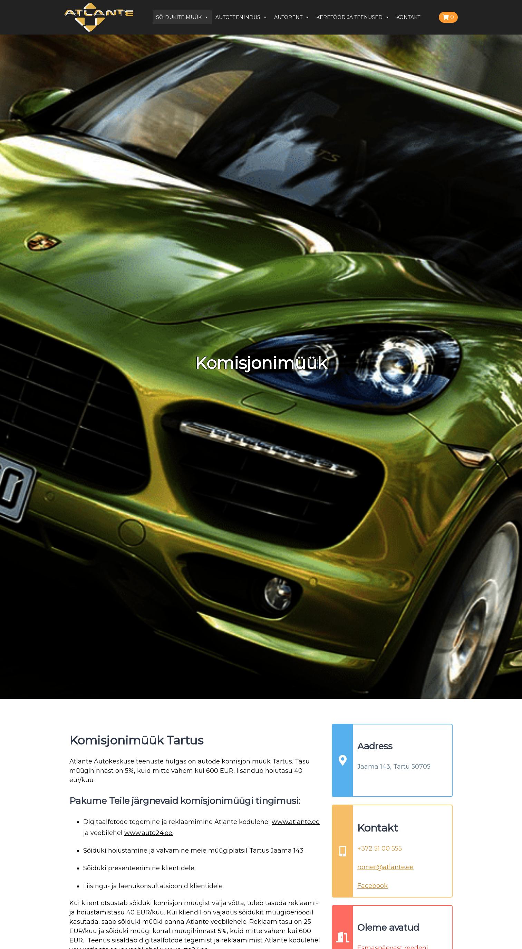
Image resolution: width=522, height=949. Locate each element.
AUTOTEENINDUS (241, 17)
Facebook (372, 886)
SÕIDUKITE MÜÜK (182, 17)
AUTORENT (291, 17)
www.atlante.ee (296, 822)
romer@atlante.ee (385, 867)
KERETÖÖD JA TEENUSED (352, 17)
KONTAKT (408, 17)
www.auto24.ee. (148, 833)
